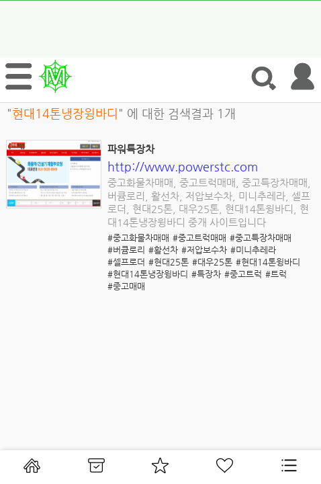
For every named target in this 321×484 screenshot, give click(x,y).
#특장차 (206, 274)
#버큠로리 (126, 250)
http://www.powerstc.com (182, 166)
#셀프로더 (126, 262)
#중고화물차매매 (138, 238)
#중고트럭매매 (199, 238)
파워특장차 (130, 149)
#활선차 (163, 250)
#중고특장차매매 (260, 238)
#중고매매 (126, 286)
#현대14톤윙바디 (268, 262)
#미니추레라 (253, 250)
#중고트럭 (243, 274)
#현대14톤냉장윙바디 (147, 274)
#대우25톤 (212, 262)
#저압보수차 (204, 250)
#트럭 (276, 274)
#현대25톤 (168, 262)
